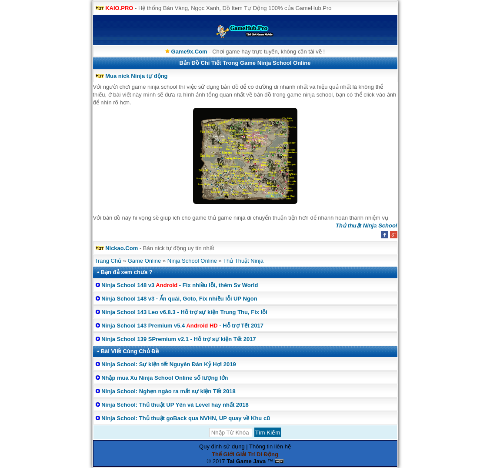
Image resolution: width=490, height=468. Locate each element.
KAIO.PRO (119, 8)
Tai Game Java (246, 461)
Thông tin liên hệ (270, 446)
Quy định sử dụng (222, 446)
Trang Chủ (108, 260)
